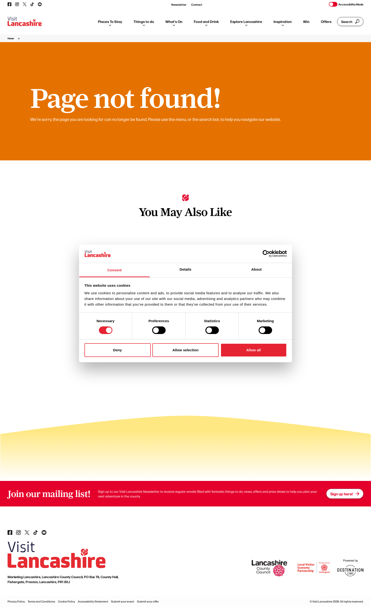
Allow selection (185, 350)
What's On (173, 22)
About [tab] (256, 269)
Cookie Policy (66, 601)
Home (11, 38)
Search (350, 21)
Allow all (253, 350)
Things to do (143, 22)
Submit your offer (148, 601)
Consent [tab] (114, 270)
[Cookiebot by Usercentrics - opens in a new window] (266, 253)
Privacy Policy (16, 601)
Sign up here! (344, 493)
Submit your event (122, 601)
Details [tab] (185, 269)
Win (306, 21)
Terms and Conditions (41, 601)
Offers (326, 21)
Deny (117, 350)
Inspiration (283, 22)
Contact (196, 4)
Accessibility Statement (93, 601)
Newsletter (178, 4)
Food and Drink (206, 22)
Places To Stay (110, 22)
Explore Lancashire (246, 22)
